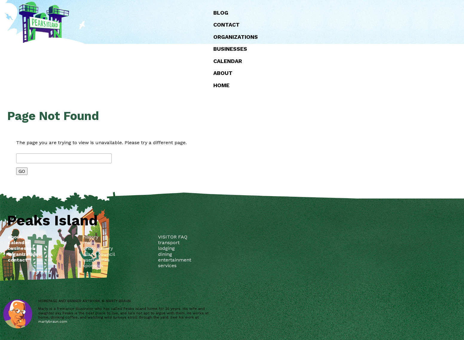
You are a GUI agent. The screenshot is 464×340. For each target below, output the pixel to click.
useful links (96, 260)
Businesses (230, 49)
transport (169, 242)
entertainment (174, 260)
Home (221, 85)
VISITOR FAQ (172, 237)
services (167, 265)
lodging (166, 248)
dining (165, 254)
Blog (220, 13)
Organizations (235, 37)
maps (89, 242)
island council (99, 254)
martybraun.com (52, 321)
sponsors (93, 265)
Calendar (227, 61)
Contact (226, 24)
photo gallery (98, 248)
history (90, 237)
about (222, 73)
